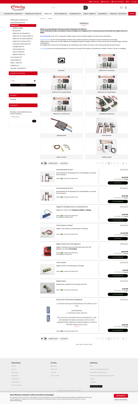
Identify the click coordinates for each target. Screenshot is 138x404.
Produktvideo (15, 387)
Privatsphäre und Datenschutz (98, 381)
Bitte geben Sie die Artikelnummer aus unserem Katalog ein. (21, 113)
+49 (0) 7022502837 (118, 1)
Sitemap (92, 387)
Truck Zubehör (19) (60, 14)
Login (134, 1)
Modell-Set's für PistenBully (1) (21, 33)
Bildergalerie (14, 384)
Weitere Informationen (121, 399)
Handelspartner (15, 390)
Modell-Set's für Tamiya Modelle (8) (23, 38)
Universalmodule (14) (19, 49)
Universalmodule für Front (64, 178)
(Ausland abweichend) (72, 186)
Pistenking (13, 99)
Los (34, 121)
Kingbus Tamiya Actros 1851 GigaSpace (68, 252)
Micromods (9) (17, 31)
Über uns (13, 377)
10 (123, 172)
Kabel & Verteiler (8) (18, 52)
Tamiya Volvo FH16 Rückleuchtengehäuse (69, 308)
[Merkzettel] (121, 7)
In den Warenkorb (117, 209)
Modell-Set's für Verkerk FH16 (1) (22, 41)
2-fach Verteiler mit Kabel (64, 234)
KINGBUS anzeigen (18, 28)
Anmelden (23, 85)
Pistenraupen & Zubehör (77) (13, 14)
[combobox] (53, 172)
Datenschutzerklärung (16, 400)
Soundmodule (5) (75, 14)
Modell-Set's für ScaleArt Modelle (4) (23, 36)
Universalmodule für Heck (64, 197)
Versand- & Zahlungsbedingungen (99, 377)
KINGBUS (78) (48, 14)
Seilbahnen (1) (102, 14)
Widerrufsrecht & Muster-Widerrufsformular (102, 384)
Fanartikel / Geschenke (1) (118, 14)
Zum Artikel (117, 191)
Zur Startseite (94, 1)
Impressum (93, 390)
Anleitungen (14, 381)
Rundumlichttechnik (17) (33, 14)
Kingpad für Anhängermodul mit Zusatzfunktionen (72, 215)
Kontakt (13, 374)
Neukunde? (105, 1)
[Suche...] (86, 8)
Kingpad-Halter (61, 289)
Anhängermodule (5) (18, 46)
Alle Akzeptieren (121, 396)
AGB (91, 374)
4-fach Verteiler (61, 271)
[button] (126, 7)
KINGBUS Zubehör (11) (19, 54)
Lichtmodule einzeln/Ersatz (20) (22, 44)
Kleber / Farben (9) (89, 14)
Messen (132, 14)
